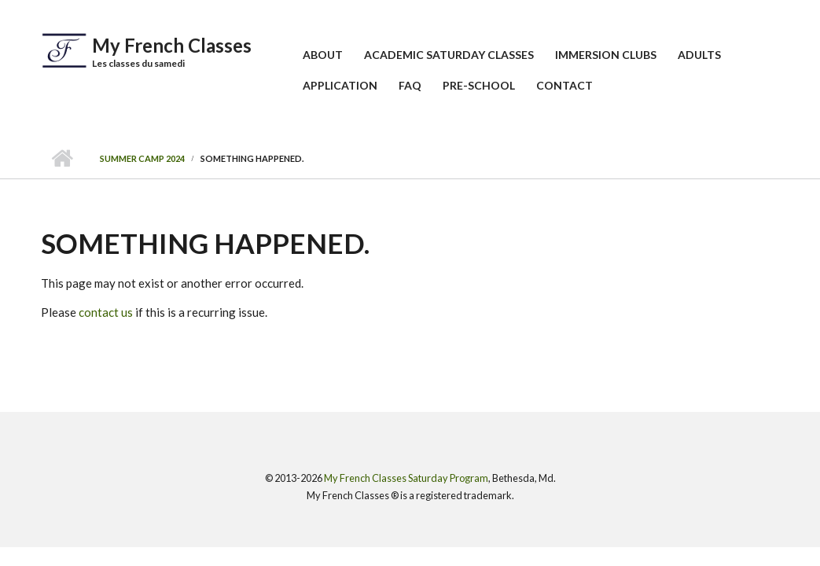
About (323, 54)
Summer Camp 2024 (142, 158)
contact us (106, 312)
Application (340, 85)
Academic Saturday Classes (449, 54)
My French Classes (172, 45)
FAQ (410, 85)
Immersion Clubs (605, 54)
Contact (564, 85)
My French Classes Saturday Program (406, 478)
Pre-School (479, 85)
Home (62, 158)
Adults (699, 54)
